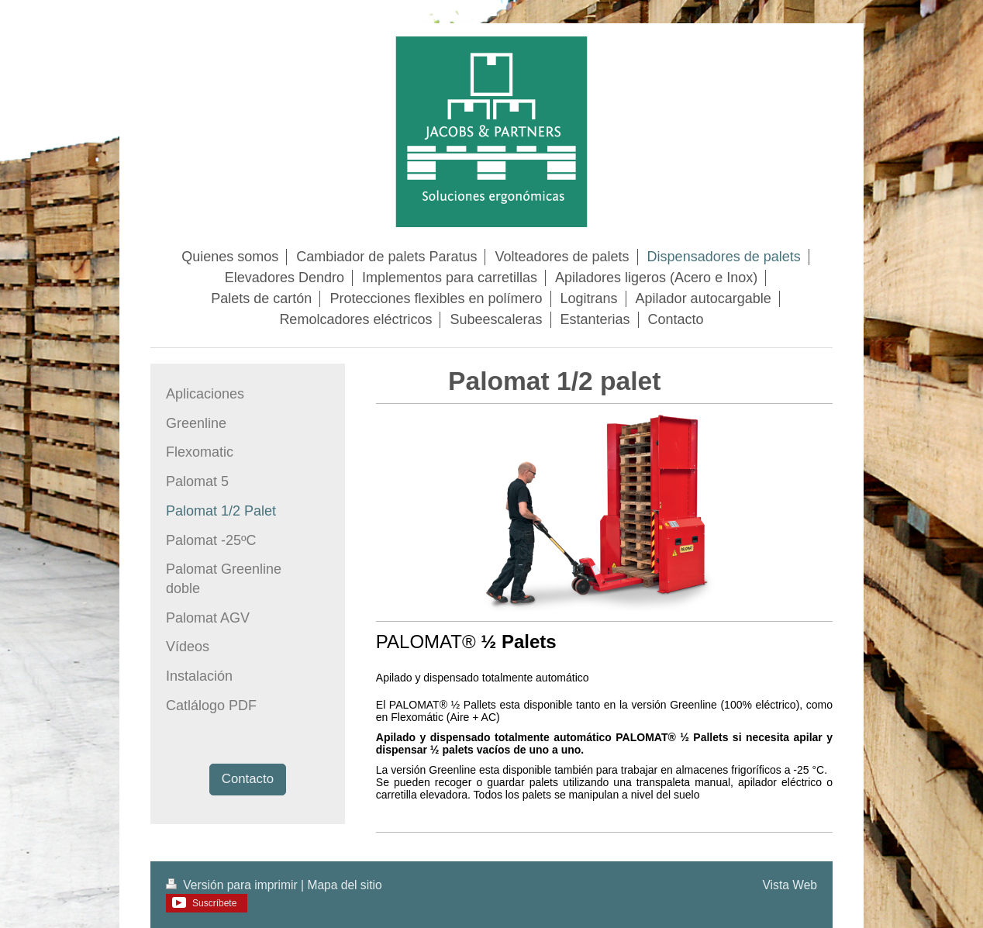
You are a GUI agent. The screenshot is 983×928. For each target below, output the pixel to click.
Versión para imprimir (233, 885)
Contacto (248, 778)
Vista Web (790, 885)
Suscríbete (214, 903)
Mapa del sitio (344, 885)
